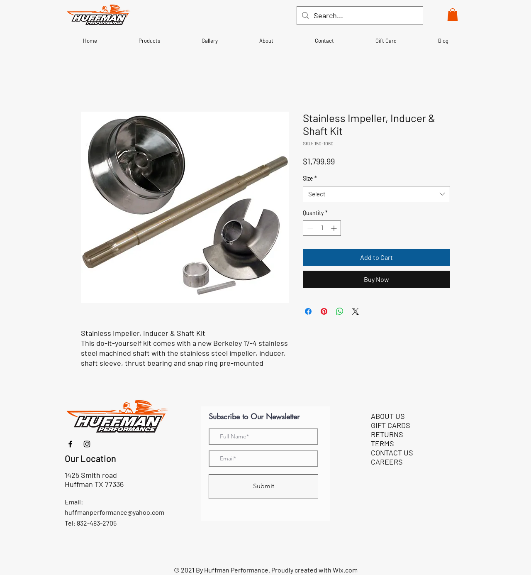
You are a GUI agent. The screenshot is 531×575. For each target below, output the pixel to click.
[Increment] (334, 228)
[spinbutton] (321, 228)
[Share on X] (355, 311)
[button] (452, 14)
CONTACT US (392, 452)
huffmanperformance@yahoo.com (114, 512)
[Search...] (359, 15)
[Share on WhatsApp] (340, 311)
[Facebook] (70, 444)
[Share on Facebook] (308, 311)
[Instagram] (87, 444)
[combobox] (376, 194)
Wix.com (345, 570)
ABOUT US (388, 416)
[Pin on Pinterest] (324, 311)
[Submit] (263, 486)
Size (310, 178)
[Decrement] (309, 228)
